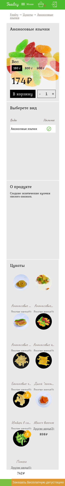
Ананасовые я (43, 344)
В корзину (23, 94)
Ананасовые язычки (24, 128)
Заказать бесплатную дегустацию (38, 482)
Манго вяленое (44, 422)
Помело (21, 461)
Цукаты (28, 15)
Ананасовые (21, 305)
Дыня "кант (44, 383)
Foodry (14, 15)
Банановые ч (21, 383)
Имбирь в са (21, 422)
